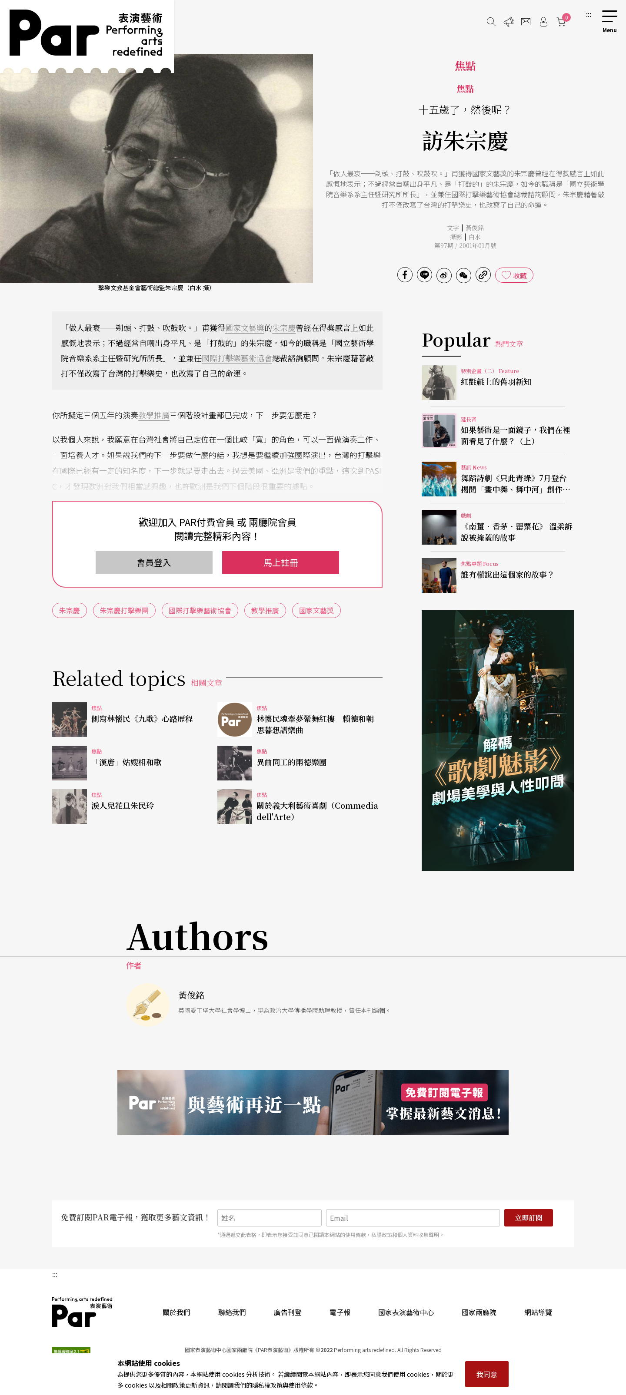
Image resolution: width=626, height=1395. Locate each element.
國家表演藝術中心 (406, 1312)
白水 (475, 236)
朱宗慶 (284, 327)
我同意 (486, 1374)
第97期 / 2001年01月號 (465, 245)
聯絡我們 (232, 1312)
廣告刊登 (288, 1312)
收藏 (520, 275)
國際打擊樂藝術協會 (237, 358)
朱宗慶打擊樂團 (124, 610)
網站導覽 (538, 1312)
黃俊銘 (475, 227)
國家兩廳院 (479, 1312)
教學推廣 (154, 414)
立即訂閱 (529, 1218)
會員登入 (154, 562)
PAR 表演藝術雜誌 (82, 1312)
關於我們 (176, 1312)
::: (588, 14)
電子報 (340, 1312)
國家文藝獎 (244, 327)
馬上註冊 (280, 562)
